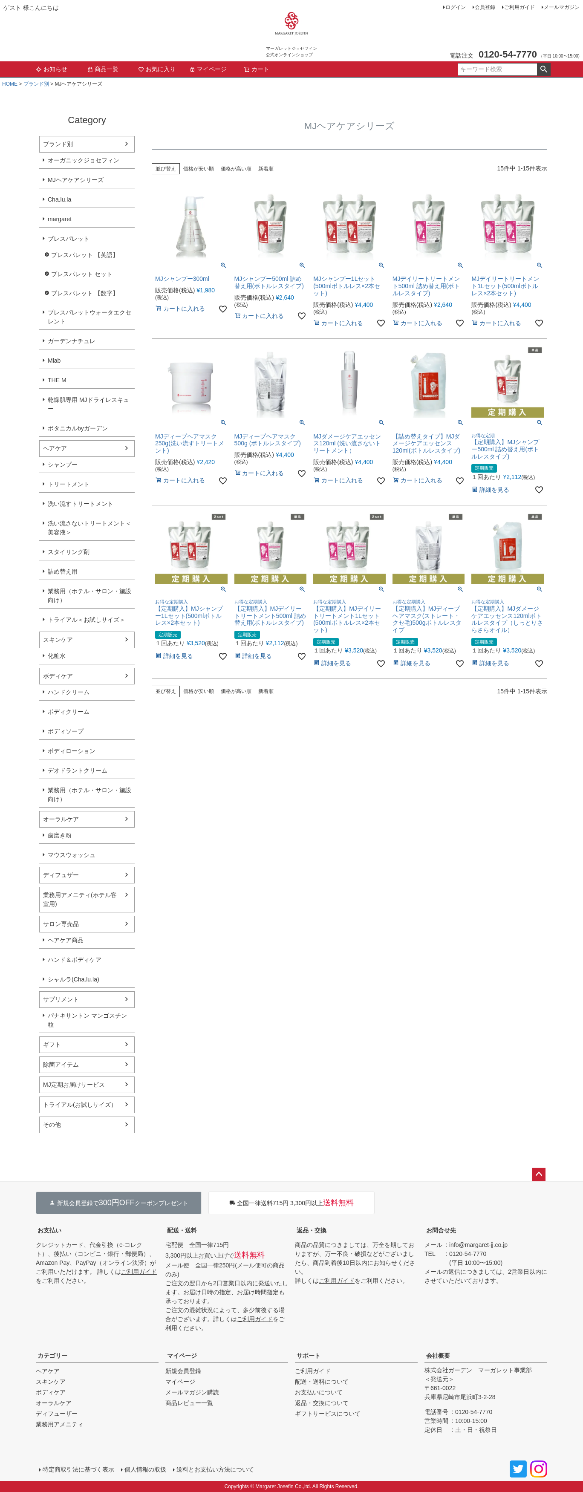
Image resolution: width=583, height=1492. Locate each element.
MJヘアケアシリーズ (76, 179)
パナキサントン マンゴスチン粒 (87, 1020)
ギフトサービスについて (328, 1413)
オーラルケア (61, 819)
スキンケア (58, 639)
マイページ (208, 69)
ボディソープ (66, 731)
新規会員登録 (183, 1371)
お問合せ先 (441, 1230)
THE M (57, 380)
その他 (52, 1124)
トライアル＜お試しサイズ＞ (86, 619)
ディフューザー (57, 1413)
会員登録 (485, 7)
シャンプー (63, 464)
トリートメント (68, 484)
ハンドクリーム (68, 692)
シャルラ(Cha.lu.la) (73, 979)
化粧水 (57, 655)
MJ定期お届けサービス (74, 1084)
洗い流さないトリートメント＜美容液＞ (89, 528)
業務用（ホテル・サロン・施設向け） (89, 595)
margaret (60, 219)
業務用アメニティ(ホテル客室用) (80, 899)
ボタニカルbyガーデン (78, 428)
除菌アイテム (61, 1064)
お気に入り (157, 69)
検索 (543, 69)
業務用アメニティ (60, 1424)
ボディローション (71, 750)
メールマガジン (562, 7)
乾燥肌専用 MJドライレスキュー (88, 404)
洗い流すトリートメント (80, 503)
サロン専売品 (61, 924)
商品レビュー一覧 (189, 1403)
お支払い (49, 1230)
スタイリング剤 (68, 551)
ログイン (455, 7)
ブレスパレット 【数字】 (84, 293)
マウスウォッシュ (71, 854)
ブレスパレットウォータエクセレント (89, 317)
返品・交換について (322, 1403)
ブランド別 (36, 84)
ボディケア (58, 675)
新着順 (266, 169)
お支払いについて (319, 1392)
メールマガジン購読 (192, 1392)
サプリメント (61, 999)
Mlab (54, 360)
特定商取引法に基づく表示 (78, 1469)
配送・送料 (182, 1230)
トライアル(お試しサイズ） (80, 1104)
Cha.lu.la (59, 199)
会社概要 (438, 1355)
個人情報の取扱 (145, 1469)
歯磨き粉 (60, 835)
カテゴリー (52, 1355)
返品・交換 (311, 1230)
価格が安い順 (198, 169)
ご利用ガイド (519, 7)
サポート (308, 1355)
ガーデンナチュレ (71, 341)
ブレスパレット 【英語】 (84, 254)
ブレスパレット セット (82, 274)
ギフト (52, 1044)
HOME (9, 84)
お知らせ (51, 69)
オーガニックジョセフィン (83, 160)
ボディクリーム (68, 711)
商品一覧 (102, 69)
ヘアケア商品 (66, 940)
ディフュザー (61, 875)
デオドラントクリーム (77, 770)
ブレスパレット (68, 238)
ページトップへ (538, 1174)
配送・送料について (322, 1381)
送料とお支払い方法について (215, 1469)
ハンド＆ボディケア (74, 959)
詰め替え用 (63, 571)
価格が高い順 (236, 169)
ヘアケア (55, 448)
